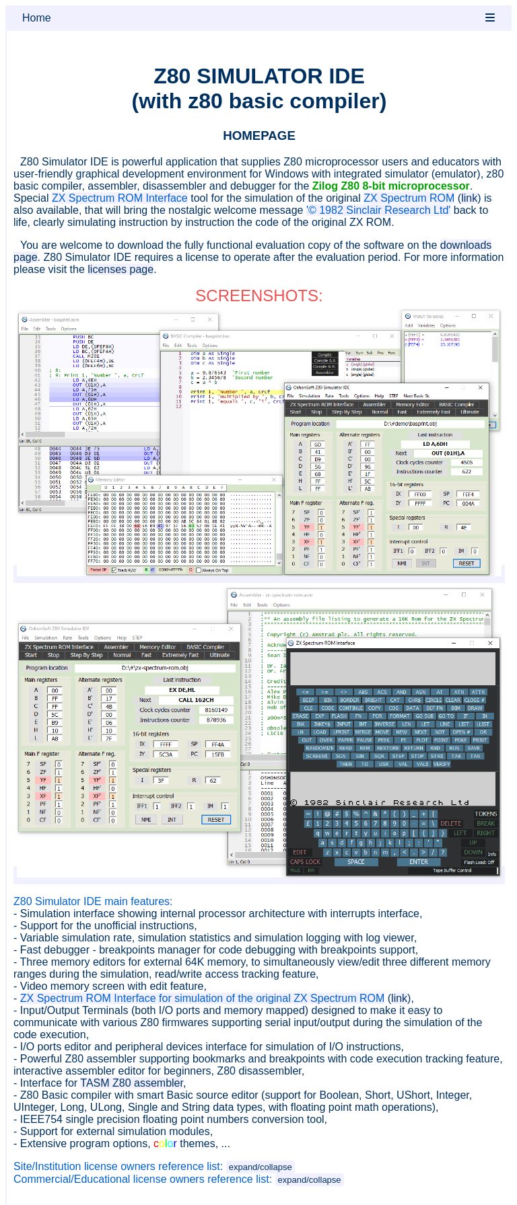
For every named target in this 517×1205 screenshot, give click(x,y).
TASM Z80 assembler (131, 1083)
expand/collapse (260, 1167)
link (469, 198)
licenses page (120, 269)
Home (36, 18)
